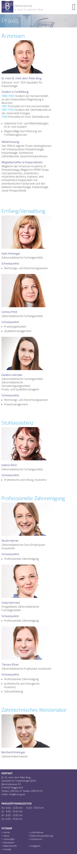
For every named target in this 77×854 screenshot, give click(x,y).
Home (7, 832)
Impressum (36, 839)
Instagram (35, 846)
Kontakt (7, 849)
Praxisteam (9, 842)
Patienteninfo (10, 846)
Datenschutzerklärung (41, 835)
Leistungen (9, 839)
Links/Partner (37, 832)
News (6, 835)
